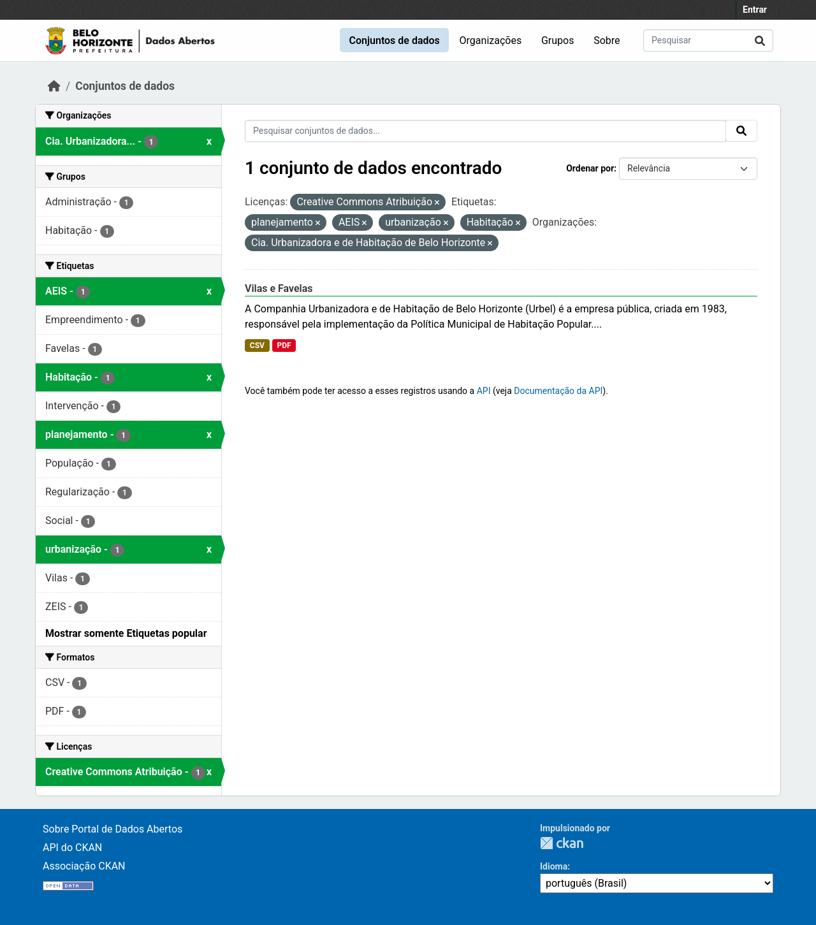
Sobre (607, 40)
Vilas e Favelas (279, 288)
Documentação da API (558, 391)
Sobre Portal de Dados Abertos (112, 829)
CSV (257, 345)
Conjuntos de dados (394, 40)
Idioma (553, 866)
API (484, 391)
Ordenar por (590, 168)
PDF (284, 345)
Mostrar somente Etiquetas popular (126, 633)
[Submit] (760, 40)
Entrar (755, 9)
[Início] (54, 86)
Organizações (491, 40)
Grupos (557, 40)
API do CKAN (72, 847)
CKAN (561, 843)
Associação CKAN (84, 866)
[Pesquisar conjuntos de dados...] (708, 40)
